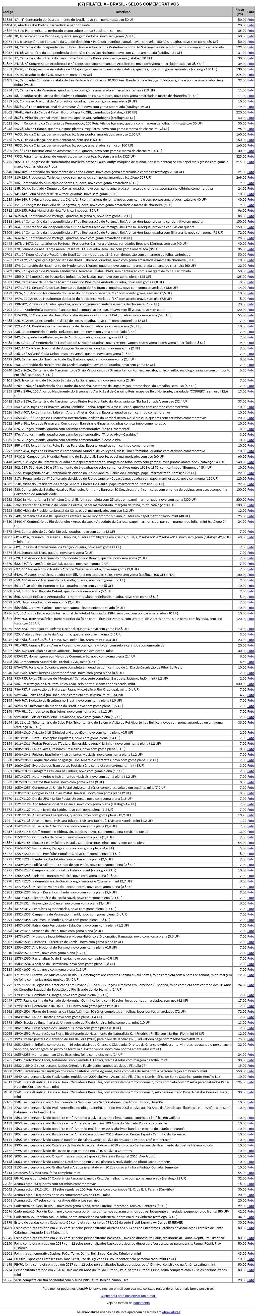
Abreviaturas (171, 1312)
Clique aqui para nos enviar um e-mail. (129, 1296)
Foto (250, 19)
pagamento (141, 1303)
